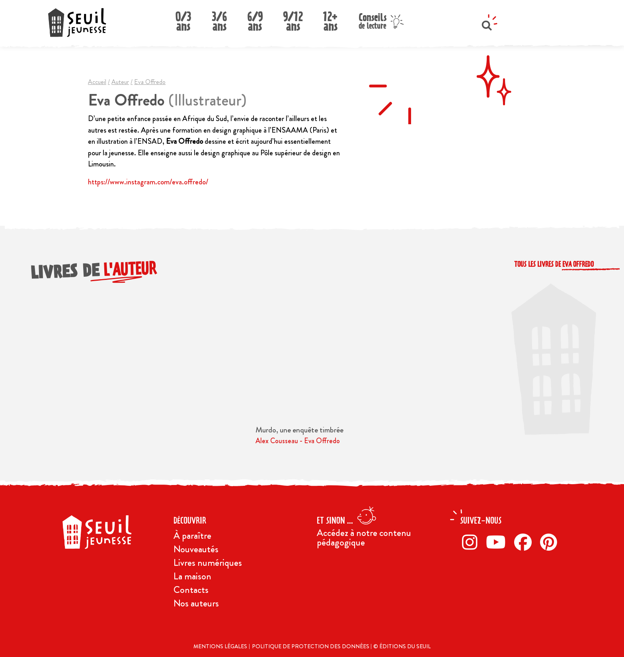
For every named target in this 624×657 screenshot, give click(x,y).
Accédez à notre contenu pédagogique (364, 537)
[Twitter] (498, 542)
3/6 (219, 19)
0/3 (183, 19)
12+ (330, 19)
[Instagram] (472, 542)
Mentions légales (220, 646)
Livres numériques (208, 562)
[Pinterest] (551, 542)
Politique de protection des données (311, 646)
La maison (192, 576)
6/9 (255, 19)
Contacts (191, 589)
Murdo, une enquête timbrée (299, 430)
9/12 (292, 19)
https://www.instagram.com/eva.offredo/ (148, 181)
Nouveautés (196, 549)
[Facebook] (525, 542)
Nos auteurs (196, 603)
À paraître (192, 535)
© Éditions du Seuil (402, 646)
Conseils (372, 20)
